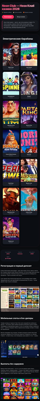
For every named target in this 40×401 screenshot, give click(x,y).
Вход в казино (21, 16)
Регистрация (8, 16)
